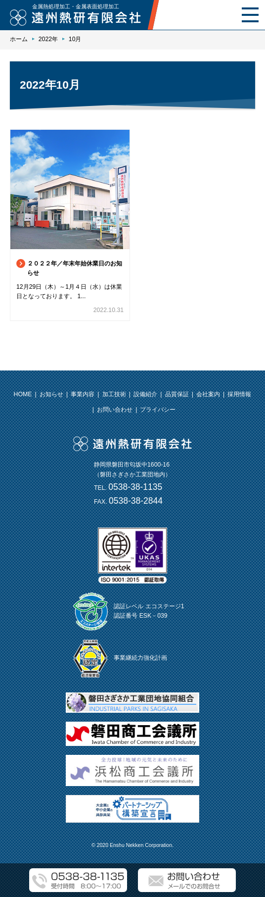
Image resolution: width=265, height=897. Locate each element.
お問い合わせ (114, 409)
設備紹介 (145, 394)
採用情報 (239, 394)
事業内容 (82, 394)
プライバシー (158, 409)
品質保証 (177, 394)
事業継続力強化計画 (140, 657)
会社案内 (208, 394)
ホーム (19, 39)
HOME (23, 394)
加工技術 (114, 394)
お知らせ (51, 394)
